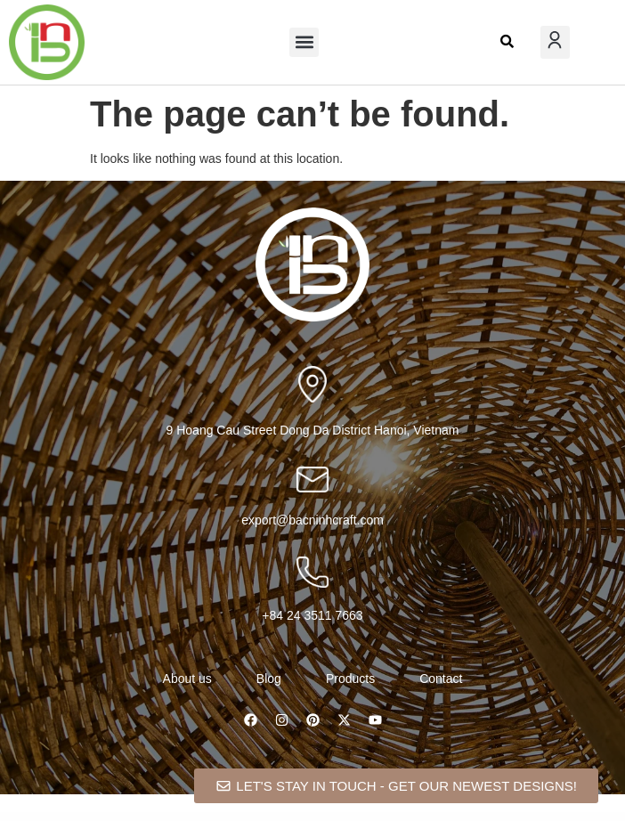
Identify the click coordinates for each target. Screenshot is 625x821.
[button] (304, 42)
